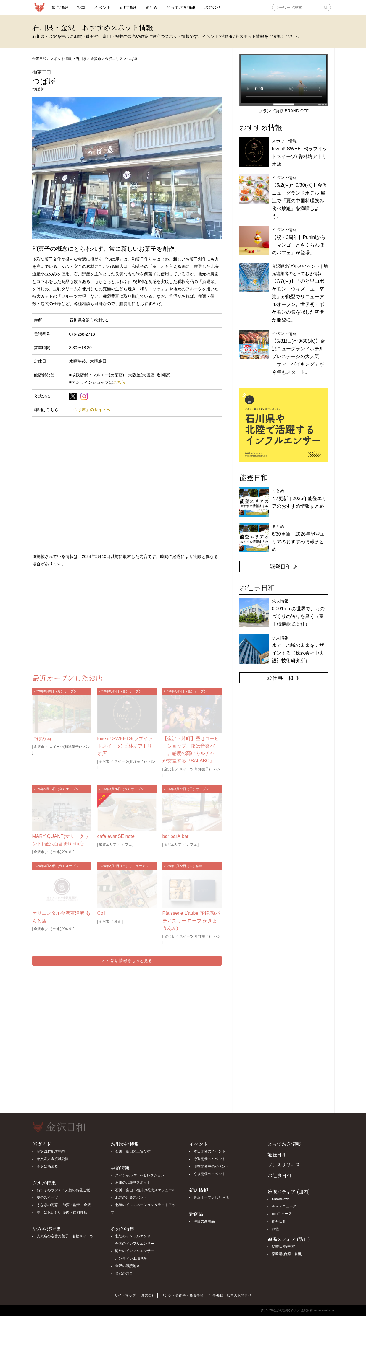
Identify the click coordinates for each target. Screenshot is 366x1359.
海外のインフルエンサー (134, 1251)
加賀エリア (108, 844)
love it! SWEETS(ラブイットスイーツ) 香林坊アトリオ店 (125, 746)
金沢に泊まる (47, 1166)
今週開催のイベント (209, 1159)
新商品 (196, 1213)
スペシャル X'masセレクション (140, 1175)
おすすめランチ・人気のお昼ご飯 (63, 1190)
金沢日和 (39, 59)
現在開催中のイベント (211, 1166)
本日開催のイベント (209, 1151)
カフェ (126, 844)
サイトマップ (125, 1295)
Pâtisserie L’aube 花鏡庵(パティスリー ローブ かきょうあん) (191, 920)
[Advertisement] (79, 620)
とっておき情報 (180, 7)
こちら (119, 382)
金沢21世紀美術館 (51, 1151)
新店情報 (128, 7)
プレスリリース (283, 1164)
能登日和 (276, 1154)
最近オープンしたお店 (211, 1197)
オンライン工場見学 (131, 1258)
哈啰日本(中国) (284, 1246)
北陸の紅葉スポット (131, 1197)
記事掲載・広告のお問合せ (230, 1295)
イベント (102, 7)
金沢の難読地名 (127, 1266)
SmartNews (280, 1199)
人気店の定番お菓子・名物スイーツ (65, 1236)
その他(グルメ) (61, 852)
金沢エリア (114, 59)
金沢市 (96, 59)
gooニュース (282, 1213)
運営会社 (148, 1295)
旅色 (275, 1229)
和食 (117, 921)
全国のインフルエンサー (134, 1243)
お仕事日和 (279, 1175)
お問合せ (212, 7)
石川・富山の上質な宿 (133, 1151)
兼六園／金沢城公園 (53, 1159)
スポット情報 (61, 59)
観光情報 (59, 7)
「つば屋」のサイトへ (90, 409)
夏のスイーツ (47, 1197)
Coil (101, 913)
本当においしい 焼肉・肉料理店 (62, 1212)
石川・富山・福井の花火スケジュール (145, 1190)
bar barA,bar (175, 836)
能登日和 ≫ (284, 566)
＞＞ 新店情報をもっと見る (126, 960)
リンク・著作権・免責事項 (182, 1295)
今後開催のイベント (209, 1174)
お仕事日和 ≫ (283, 677)
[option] (283, 425)
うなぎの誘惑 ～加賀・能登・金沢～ (65, 1205)
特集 (81, 7)
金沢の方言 (124, 1273)
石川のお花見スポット (133, 1182)
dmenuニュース (284, 1206)
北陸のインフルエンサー (134, 1236)
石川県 (81, 59)
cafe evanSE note (116, 836)
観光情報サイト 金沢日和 (39, 7)
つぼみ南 (41, 738)
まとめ (151, 7)
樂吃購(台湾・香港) (287, 1254)
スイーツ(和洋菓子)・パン (70, 747)
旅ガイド (41, 1144)
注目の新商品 (204, 1221)
